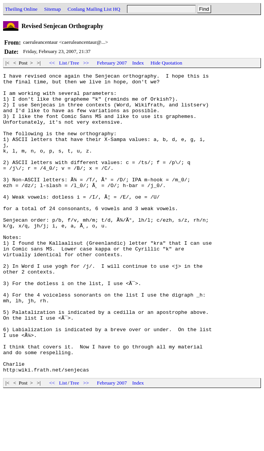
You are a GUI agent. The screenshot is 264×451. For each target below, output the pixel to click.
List (63, 63)
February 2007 (112, 63)
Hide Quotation (166, 63)
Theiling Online (21, 9)
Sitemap (52, 9)
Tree (74, 63)
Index (138, 63)
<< (52, 63)
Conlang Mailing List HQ (94, 9)
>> (86, 63)
